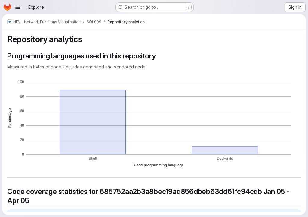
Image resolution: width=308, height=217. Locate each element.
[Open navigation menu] (18, 7)
